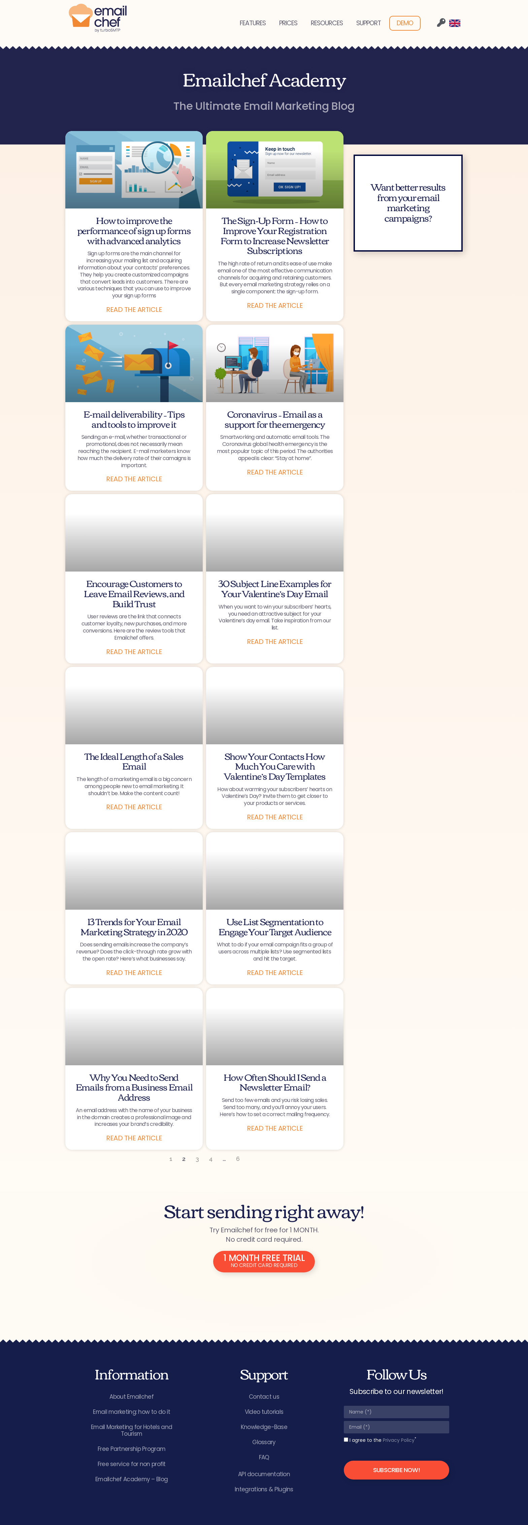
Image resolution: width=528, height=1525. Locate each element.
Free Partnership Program (132, 1449)
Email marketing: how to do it (131, 1412)
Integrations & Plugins (264, 1490)
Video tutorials (264, 1412)
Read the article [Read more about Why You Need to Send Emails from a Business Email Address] (134, 1138)
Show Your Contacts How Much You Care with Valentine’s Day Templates (275, 765)
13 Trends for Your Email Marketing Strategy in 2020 (134, 926)
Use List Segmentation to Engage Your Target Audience (275, 926)
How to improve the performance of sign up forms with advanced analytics (134, 230)
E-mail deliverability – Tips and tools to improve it (134, 418)
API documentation (264, 1474)
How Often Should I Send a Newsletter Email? (275, 1081)
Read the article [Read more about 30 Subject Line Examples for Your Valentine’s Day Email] (275, 641)
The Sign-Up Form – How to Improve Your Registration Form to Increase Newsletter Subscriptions (275, 235)
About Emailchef (131, 1397)
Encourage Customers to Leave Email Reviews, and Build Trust (134, 593)
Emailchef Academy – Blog (131, 1479)
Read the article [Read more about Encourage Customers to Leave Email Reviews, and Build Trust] (134, 651)
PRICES (288, 23)
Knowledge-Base (264, 1427)
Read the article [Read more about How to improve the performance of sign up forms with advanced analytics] (134, 309)
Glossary (263, 1442)
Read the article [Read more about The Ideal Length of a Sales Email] (134, 807)
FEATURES (253, 23)
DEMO (405, 23)
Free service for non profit (132, 1464)
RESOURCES (327, 23)
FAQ (264, 1458)
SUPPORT (368, 23)
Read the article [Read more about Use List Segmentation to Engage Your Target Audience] (275, 972)
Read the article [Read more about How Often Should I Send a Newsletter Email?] (275, 1128)
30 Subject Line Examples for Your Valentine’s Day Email (274, 588)
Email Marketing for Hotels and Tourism (131, 1430)
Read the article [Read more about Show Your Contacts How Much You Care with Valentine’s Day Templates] (275, 817)
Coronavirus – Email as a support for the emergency (275, 418)
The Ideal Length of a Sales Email (134, 760)
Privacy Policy (399, 1440)
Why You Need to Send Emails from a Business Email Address (134, 1086)
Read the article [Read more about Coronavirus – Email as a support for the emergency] (275, 472)
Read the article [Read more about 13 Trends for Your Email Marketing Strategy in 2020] (134, 972)
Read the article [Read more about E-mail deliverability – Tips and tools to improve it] (134, 479)
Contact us (264, 1397)
